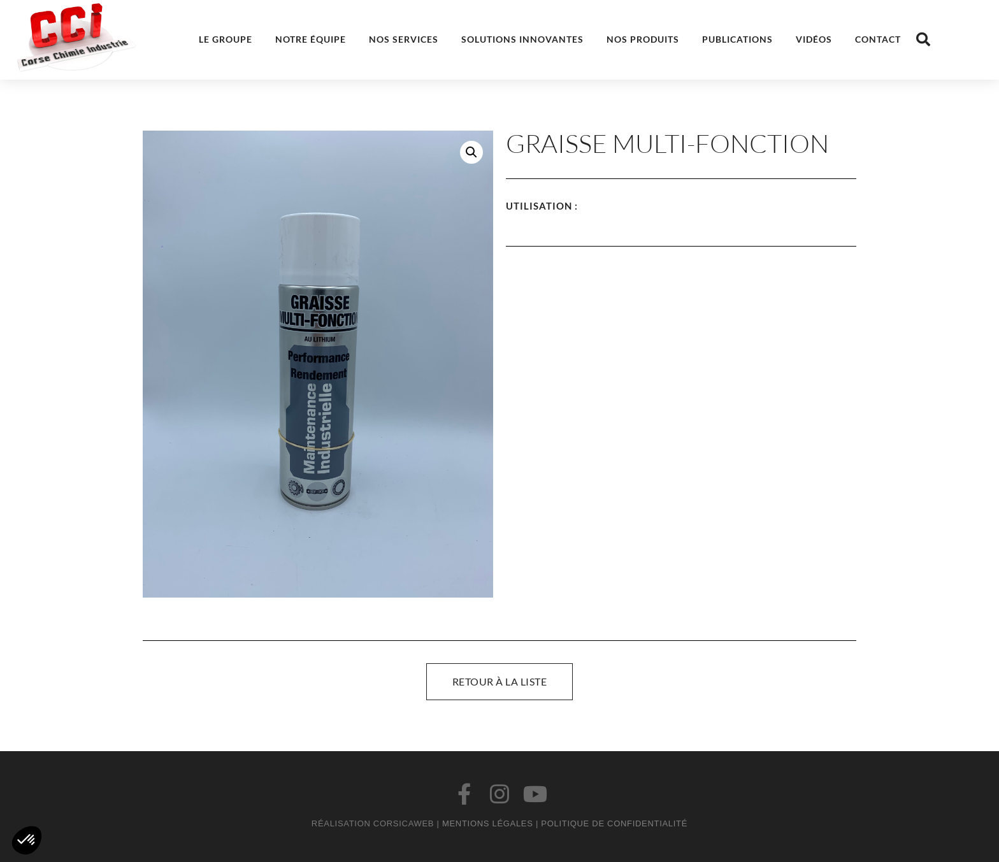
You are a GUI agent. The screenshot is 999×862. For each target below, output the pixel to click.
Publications (737, 39)
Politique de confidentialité (614, 823)
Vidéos (814, 39)
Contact (878, 39)
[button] (923, 39)
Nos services (403, 39)
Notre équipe (310, 39)
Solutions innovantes (522, 39)
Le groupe (225, 39)
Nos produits (643, 39)
